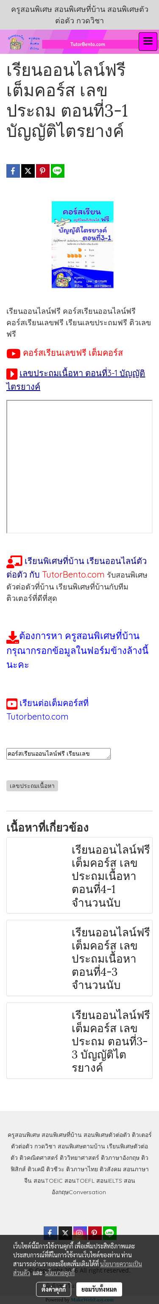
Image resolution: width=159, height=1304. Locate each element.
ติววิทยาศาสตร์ (79, 1158)
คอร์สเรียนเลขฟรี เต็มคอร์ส (73, 352)
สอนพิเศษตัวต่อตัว (107, 1135)
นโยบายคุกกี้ (60, 1272)
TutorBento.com (73, 574)
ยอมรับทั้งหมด (99, 1289)
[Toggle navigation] (148, 41)
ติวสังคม (110, 1169)
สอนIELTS (109, 1180)
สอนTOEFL (79, 1180)
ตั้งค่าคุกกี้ (54, 1289)
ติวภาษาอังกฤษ (120, 1158)
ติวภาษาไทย (82, 1169)
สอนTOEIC (48, 1180)
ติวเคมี (36, 1169)
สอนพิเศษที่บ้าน (62, 1135)
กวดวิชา (45, 1146)
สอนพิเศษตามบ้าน (81, 1146)
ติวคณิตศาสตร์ (39, 1158)
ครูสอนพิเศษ (24, 1135)
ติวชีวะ (55, 1169)
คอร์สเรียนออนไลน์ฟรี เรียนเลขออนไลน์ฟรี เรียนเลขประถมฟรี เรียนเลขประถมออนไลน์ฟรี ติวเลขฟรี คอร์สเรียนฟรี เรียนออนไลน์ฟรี (58, 754)
